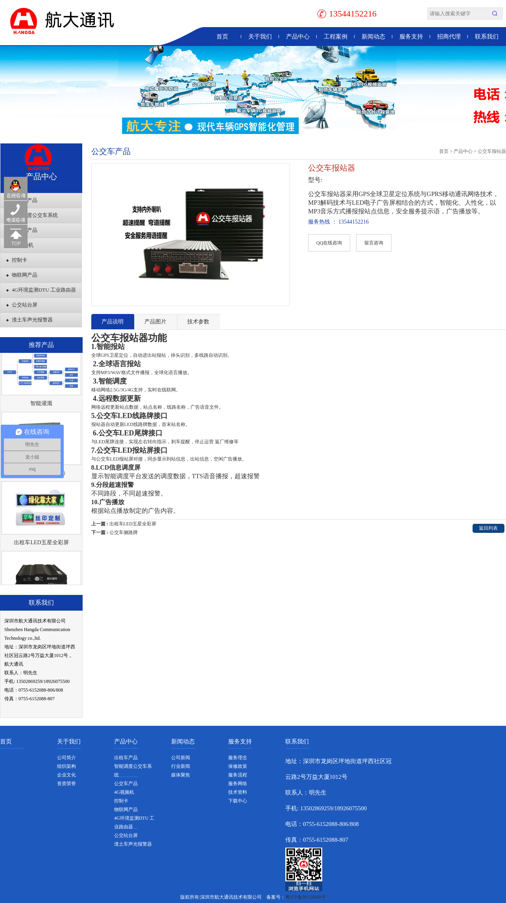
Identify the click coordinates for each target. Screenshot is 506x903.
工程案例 (335, 36)
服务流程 (237, 775)
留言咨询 (373, 243)
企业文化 (66, 775)
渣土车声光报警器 (32, 320)
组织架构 (66, 766)
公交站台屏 (24, 305)
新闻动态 (373, 36)
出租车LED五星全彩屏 (41, 545)
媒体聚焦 (180, 775)
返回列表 (488, 528)
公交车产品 (24, 230)
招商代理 (449, 36)
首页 (222, 36)
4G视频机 (22, 245)
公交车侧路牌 (123, 532)
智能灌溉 (41, 406)
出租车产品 (24, 200)
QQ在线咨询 (329, 243)
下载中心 (237, 801)
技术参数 (198, 322)
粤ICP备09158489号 (305, 897)
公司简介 (66, 757)
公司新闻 (180, 757)
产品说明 (113, 322)
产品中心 (298, 36)
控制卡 (19, 260)
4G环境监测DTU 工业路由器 (44, 290)
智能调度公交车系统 (35, 215)
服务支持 (411, 36)
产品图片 (155, 322)
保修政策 (237, 766)
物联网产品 (24, 275)
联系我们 (487, 36)
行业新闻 (180, 766)
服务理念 (237, 757)
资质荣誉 (66, 783)
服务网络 (237, 783)
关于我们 (260, 36)
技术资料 (237, 792)
